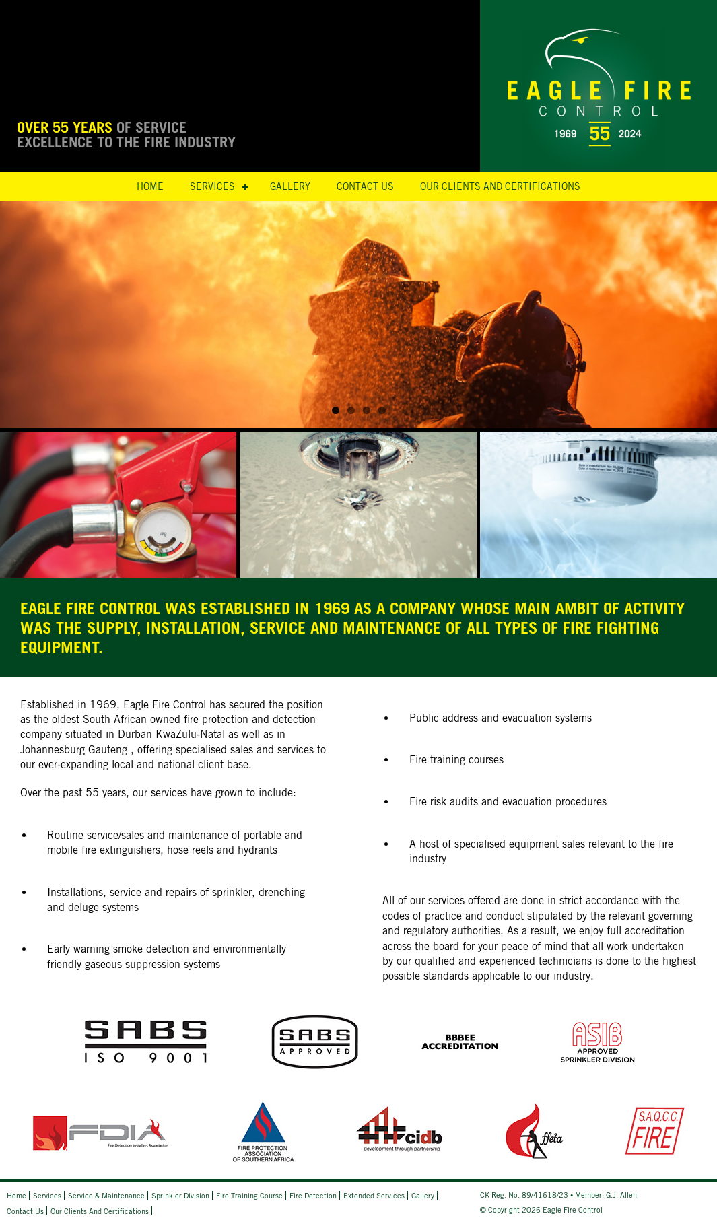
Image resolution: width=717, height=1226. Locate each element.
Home (150, 186)
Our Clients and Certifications (500, 186)
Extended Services (374, 1195)
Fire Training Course (249, 1195)
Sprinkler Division (180, 1195)
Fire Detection (313, 1195)
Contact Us (365, 186)
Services (212, 186)
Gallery (290, 186)
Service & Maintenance (106, 1195)
